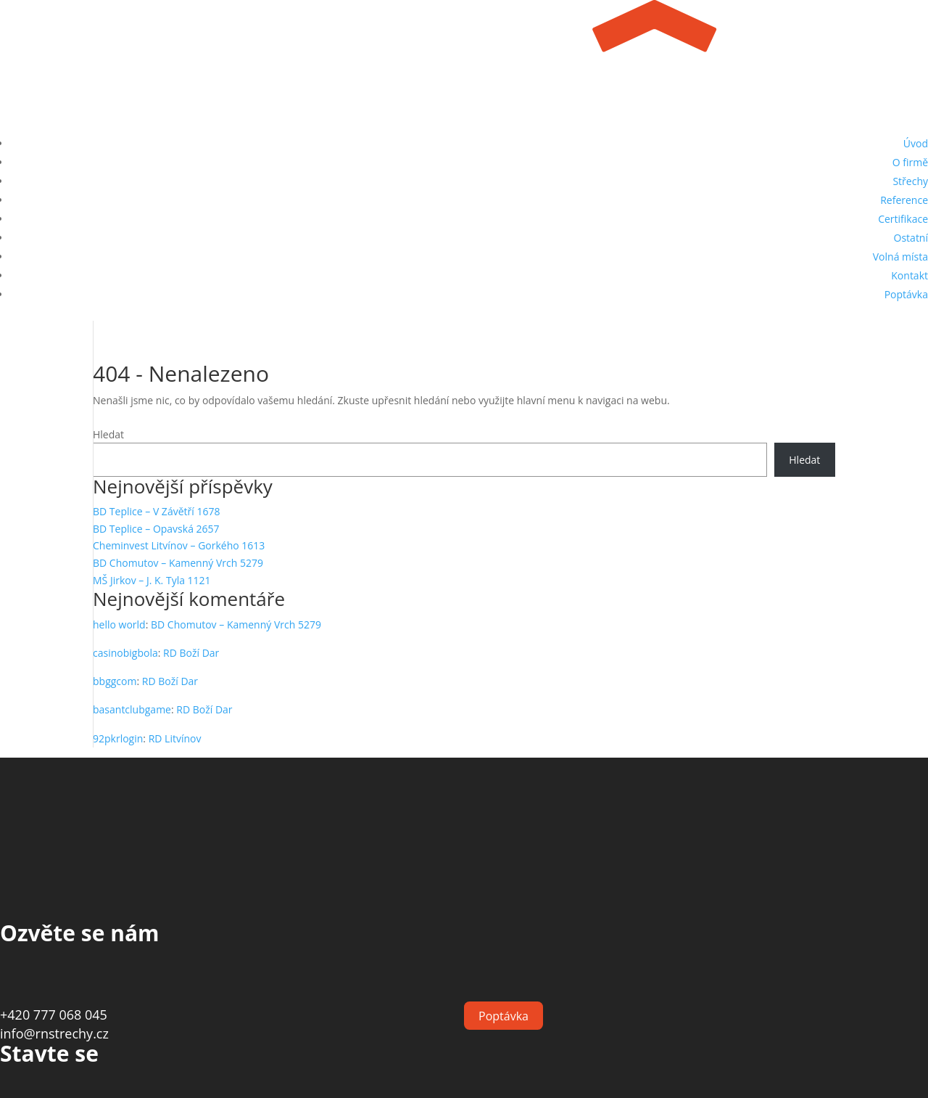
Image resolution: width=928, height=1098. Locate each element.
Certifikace (903, 219)
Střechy (910, 181)
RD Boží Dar (191, 653)
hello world (119, 624)
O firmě (910, 162)
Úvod (915, 143)
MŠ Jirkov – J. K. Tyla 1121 (152, 580)
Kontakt (909, 275)
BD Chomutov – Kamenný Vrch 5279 (178, 563)
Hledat (108, 434)
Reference (904, 200)
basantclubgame (132, 709)
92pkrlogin (118, 738)
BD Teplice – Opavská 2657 (156, 529)
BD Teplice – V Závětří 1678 (156, 511)
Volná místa (900, 256)
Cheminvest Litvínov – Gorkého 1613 (179, 545)
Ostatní (911, 238)
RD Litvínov (175, 738)
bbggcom (114, 681)
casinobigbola (125, 653)
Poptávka (906, 294)
